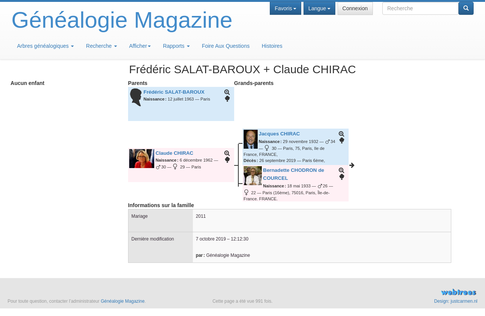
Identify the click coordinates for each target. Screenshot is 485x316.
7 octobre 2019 (211, 239)
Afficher (140, 46)
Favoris (285, 8)
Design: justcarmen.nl (455, 301)
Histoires (272, 46)
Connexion (355, 8)
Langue (319, 8)
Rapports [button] (176, 46)
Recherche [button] (101, 46)
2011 (201, 216)
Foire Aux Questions (226, 46)
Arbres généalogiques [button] (45, 46)
